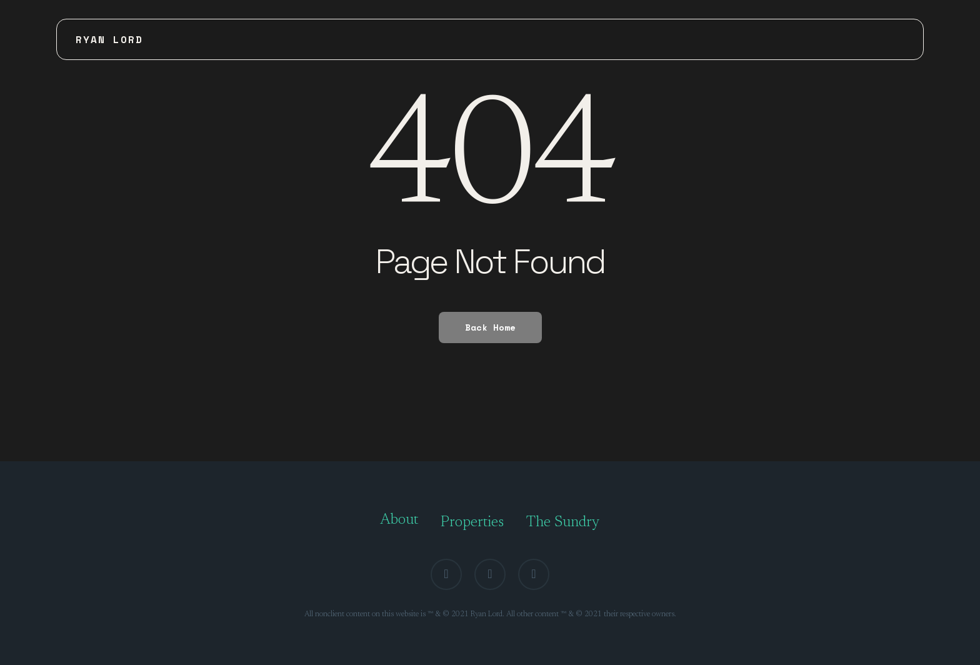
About (399, 520)
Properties (472, 522)
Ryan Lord (109, 39)
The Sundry (563, 522)
